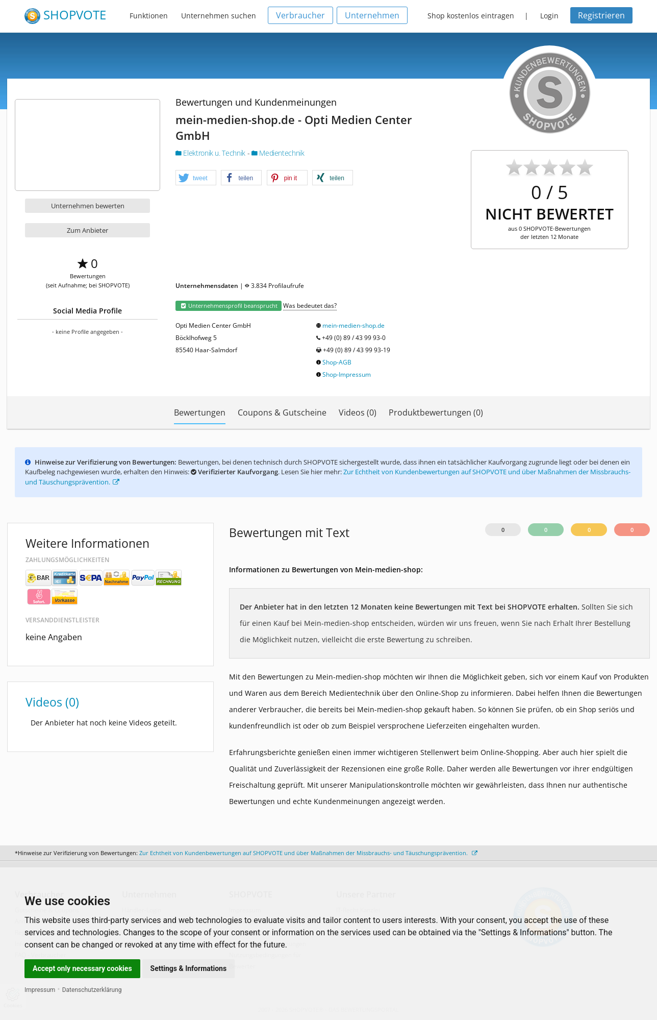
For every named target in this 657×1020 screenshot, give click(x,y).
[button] (196, 178)
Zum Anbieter (87, 230)
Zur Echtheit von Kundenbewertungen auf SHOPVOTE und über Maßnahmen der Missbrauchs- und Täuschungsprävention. (308, 853)
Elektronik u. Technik (211, 153)
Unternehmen (372, 15)
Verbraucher (300, 15)
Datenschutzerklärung (92, 989)
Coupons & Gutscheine (282, 412)
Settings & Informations (188, 968)
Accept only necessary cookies (82, 968)
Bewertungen (199, 412)
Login (549, 15)
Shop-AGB (336, 362)
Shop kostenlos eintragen (470, 15)
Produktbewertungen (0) (436, 412)
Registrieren (601, 15)
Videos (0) (357, 412)
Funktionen (149, 15)
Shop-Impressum (346, 374)
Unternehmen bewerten (87, 205)
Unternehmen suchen (218, 15)
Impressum (39, 989)
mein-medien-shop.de (353, 325)
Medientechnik (278, 153)
